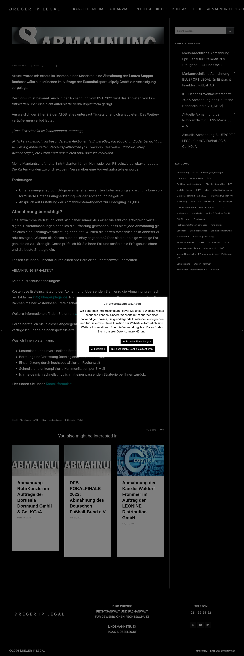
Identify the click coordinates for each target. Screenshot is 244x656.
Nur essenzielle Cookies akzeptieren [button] (132, 348)
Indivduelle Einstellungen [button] (137, 341)
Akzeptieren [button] (98, 348)
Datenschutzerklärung (101, 341)
